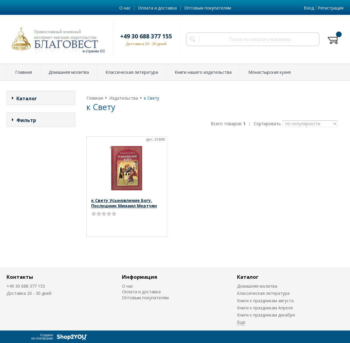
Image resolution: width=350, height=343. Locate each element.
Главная (23, 72)
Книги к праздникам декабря (266, 315)
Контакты (20, 276)
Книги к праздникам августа (265, 300)
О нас (125, 8)
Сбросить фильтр (41, 170)
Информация (139, 276)
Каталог (247, 276)
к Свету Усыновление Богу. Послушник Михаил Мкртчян (124, 203)
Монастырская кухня (269, 72)
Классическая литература (132, 72)
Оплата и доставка (157, 8)
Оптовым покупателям (207, 8)
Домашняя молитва (69, 72)
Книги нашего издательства (203, 72)
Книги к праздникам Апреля (265, 308)
